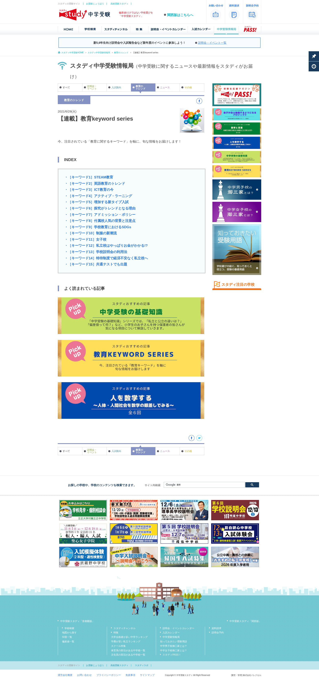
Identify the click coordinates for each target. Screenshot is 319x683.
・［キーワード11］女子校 (85, 239)
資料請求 (216, 628)
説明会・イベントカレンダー (178, 628)
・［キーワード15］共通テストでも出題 (95, 264)
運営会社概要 (65, 675)
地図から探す (69, 632)
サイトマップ (147, 675)
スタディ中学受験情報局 (99, 52)
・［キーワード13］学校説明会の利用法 (95, 252)
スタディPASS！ (172, 654)
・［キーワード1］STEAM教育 (88, 177)
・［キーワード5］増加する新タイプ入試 (96, 202)
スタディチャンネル (124, 628)
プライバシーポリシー (108, 675)
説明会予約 (218, 632)
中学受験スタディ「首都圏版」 (77, 621)
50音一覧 (67, 637)
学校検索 (69, 628)
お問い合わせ (84, 675)
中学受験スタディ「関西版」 (245, 621)
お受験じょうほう (95, 3)
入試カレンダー (171, 632)
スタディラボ (141, 665)
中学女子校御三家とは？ (173, 650)
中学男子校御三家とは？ (173, 646)
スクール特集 (118, 646)
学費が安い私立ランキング (125, 641)
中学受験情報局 (171, 637)
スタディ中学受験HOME (72, 52)
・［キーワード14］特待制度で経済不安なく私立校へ (106, 258)
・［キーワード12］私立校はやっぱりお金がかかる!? (106, 246)
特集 (116, 632)
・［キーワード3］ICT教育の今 (89, 190)
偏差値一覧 (68, 641)
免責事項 (130, 675)
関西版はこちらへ (180, 15)
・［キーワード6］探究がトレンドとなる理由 (99, 208)
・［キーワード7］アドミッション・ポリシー (99, 215)
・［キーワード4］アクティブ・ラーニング (98, 196)
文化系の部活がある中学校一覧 (128, 654)
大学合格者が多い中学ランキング (129, 637)
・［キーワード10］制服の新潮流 (90, 233)
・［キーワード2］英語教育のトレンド (94, 183)
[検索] (204, 485)
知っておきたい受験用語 (173, 641)
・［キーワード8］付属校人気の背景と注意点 (99, 221)
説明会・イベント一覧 (212, 42)
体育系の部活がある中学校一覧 (128, 650)
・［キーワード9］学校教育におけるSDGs (97, 227)
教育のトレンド (121, 52)
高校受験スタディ (119, 3)
